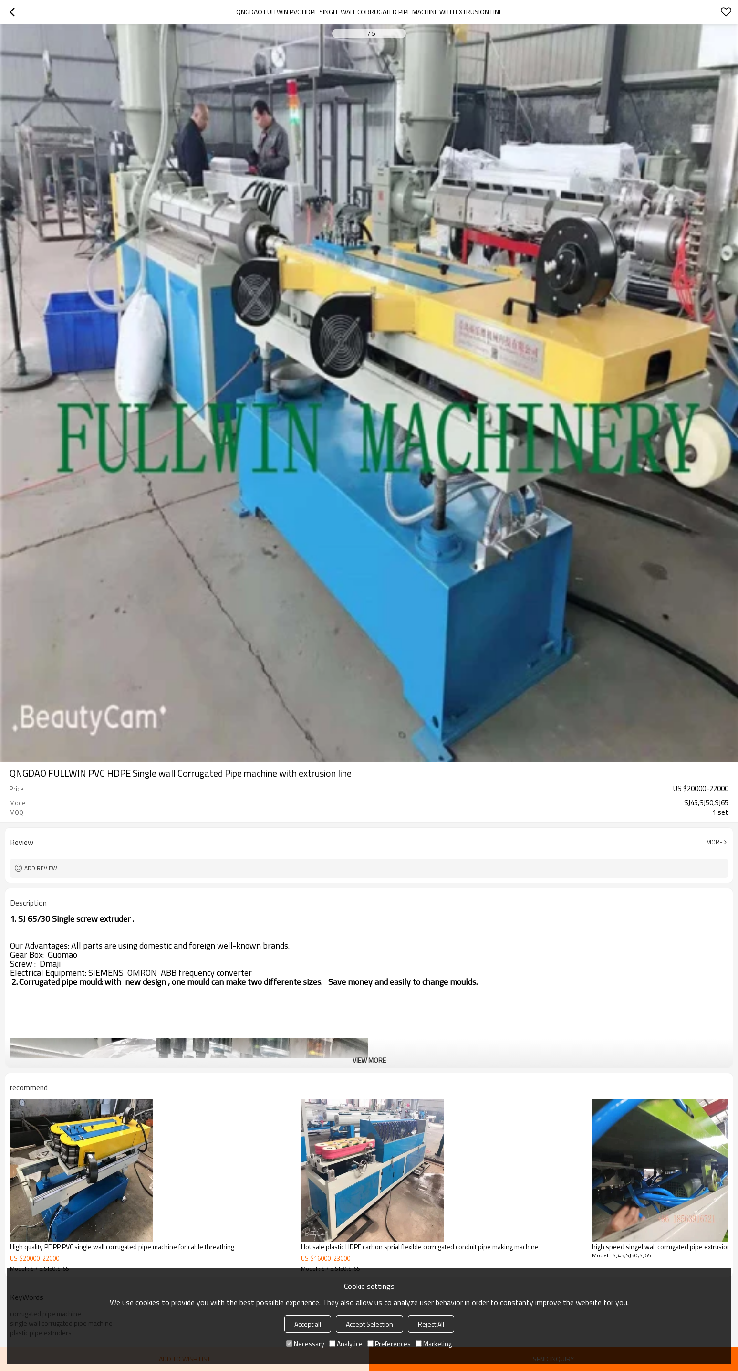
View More (369, 1060)
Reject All (431, 1324)
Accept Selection (369, 1324)
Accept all (307, 1324)
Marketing (434, 1344)
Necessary (305, 1344)
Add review (40, 868)
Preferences (389, 1344)
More (714, 842)
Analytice (346, 1344)
